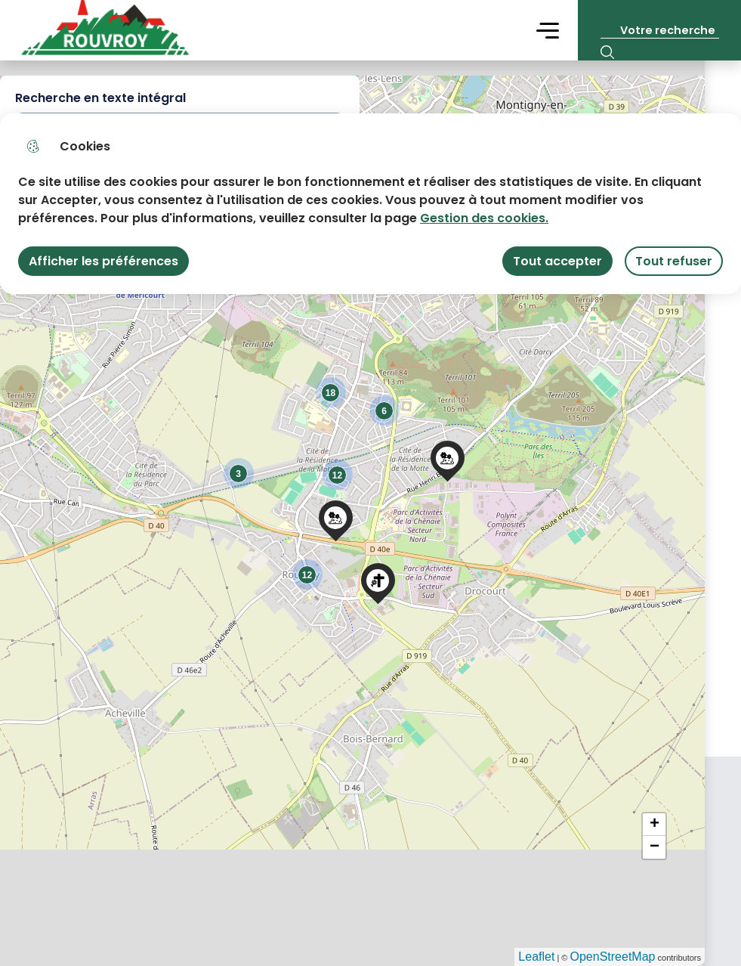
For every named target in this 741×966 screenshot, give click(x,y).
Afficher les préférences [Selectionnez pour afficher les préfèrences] (103, 261)
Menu (547, 30)
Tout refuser (673, 261)
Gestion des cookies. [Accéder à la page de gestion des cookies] (484, 218)
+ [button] (654, 824)
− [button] (654, 847)
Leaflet (536, 956)
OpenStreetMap (613, 956)
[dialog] (370, 203)
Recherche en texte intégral (100, 98)
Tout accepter (557, 261)
